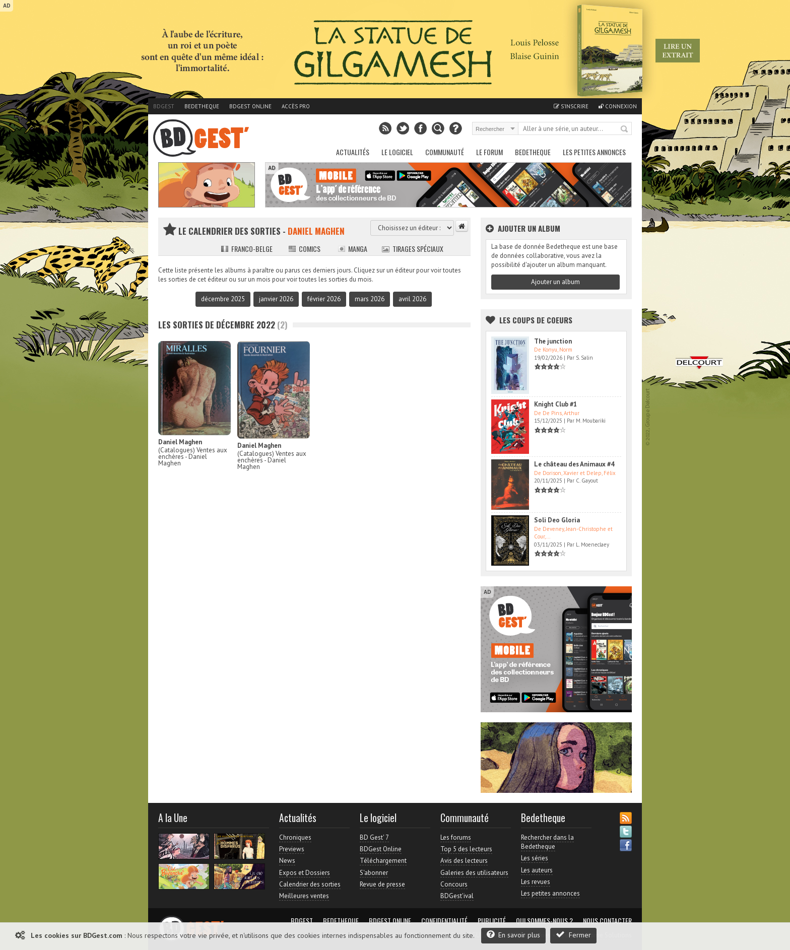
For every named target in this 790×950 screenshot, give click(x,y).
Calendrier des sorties (310, 884)
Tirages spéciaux (412, 248)
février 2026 (324, 299)
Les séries (534, 858)
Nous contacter (607, 921)
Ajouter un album (555, 282)
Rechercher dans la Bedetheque (547, 842)
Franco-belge (247, 248)
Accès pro (296, 106)
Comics (304, 248)
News (287, 860)
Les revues (535, 881)
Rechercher (625, 129)
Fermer (573, 934)
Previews (291, 849)
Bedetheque (201, 106)
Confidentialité (444, 921)
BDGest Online (250, 106)
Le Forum (489, 152)
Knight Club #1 (555, 404)
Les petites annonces (594, 152)
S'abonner (374, 872)
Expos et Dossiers (304, 872)
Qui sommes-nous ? (544, 921)
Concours (454, 884)
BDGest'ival (457, 896)
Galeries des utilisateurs (474, 872)
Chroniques (295, 837)
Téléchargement (383, 860)
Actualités (352, 152)
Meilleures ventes (304, 896)
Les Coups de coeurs (535, 319)
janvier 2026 (276, 299)
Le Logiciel (397, 152)
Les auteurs (537, 870)
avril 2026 (412, 299)
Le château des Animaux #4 (574, 464)
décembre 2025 (223, 299)
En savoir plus (513, 934)
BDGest (163, 106)
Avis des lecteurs (464, 860)
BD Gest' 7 (374, 837)
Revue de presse (382, 884)
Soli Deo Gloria (557, 520)
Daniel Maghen (180, 442)
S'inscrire (571, 106)
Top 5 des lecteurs (466, 849)
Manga (352, 248)
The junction (553, 341)
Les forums (455, 837)
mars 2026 (369, 299)
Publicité (492, 921)
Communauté (444, 152)
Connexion (618, 106)
